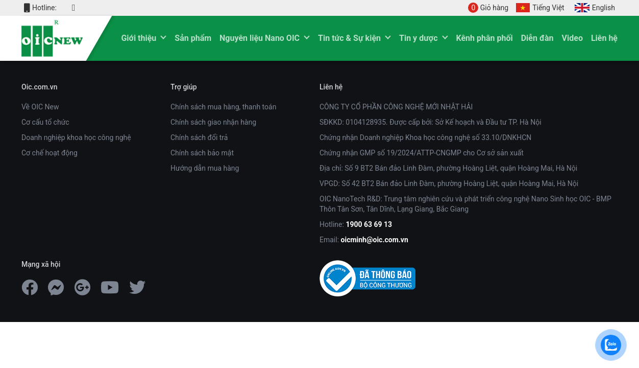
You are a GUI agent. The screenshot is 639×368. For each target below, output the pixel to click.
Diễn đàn (537, 38)
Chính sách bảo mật (202, 153)
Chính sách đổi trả (199, 137)
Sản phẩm (193, 38)
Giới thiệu (138, 38)
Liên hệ (604, 38)
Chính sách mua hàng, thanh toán (223, 107)
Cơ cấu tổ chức (45, 122)
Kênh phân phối (484, 38)
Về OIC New (40, 107)
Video (572, 38)
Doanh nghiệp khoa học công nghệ (76, 137)
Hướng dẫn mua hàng (204, 168)
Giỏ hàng (488, 8)
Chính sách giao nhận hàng (213, 122)
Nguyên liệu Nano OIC (259, 38)
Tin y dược (418, 38)
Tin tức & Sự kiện (349, 38)
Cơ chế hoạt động (49, 153)
